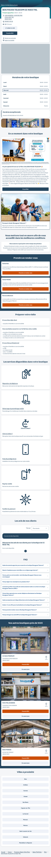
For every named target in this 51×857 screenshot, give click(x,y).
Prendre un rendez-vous (25, 273)
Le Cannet (25, 814)
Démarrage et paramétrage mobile (13, 408)
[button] (25, 565)
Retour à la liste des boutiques (9, 5)
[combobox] (40, 528)
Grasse (25, 796)
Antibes (25, 785)
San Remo (25, 802)
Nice (25, 779)
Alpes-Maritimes (37, 852)
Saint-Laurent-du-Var (25, 831)
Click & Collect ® (7, 433)
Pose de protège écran (9, 459)
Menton (25, 825)
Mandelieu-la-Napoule (25, 842)
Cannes (25, 790)
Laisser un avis (10, 28)
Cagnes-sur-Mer (25, 808)
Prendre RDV (9, 33)
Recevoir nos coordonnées (9, 38)
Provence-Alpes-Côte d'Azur (22, 852)
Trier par (28, 528)
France (10, 852)
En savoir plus (25, 669)
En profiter (26, 189)
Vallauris (25, 837)
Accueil (3, 852)
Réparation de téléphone (10, 383)
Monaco (25, 819)
